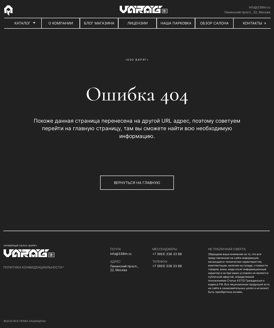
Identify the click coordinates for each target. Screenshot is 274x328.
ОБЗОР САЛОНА (214, 23)
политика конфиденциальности (32, 267)
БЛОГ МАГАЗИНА (99, 23)
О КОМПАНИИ (60, 23)
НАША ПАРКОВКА (176, 23)
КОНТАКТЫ (252, 23)
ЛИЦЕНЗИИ (137, 23)
